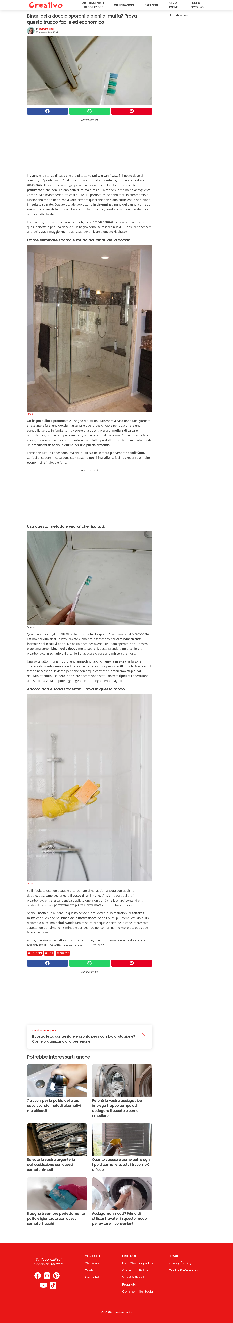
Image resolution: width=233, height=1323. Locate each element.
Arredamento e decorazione (93, 5)
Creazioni (151, 5)
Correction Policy (135, 1270)
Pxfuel (30, 413)
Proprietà (129, 1284)
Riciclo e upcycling (196, 5)
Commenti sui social (137, 1291)
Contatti (91, 1270)
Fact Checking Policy (137, 1263)
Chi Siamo (92, 1263)
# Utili (49, 953)
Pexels (30, 883)
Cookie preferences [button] (183, 1270)
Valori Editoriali (133, 1277)
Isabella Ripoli (46, 28)
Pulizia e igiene (173, 5)
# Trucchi (35, 953)
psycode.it (92, 1277)
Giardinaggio (124, 5)
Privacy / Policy (180, 1263)
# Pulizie (62, 953)
